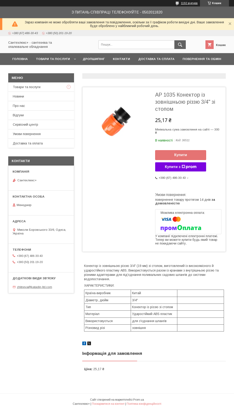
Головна (20, 59)
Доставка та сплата (156, 59)
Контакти (121, 59)
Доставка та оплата (28, 143)
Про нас (19, 106)
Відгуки (18, 115)
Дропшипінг (94, 59)
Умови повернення (27, 134)
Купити (180, 155)
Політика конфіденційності (144, 403)
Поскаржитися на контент (108, 403)
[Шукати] (180, 44)
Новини (18, 96)
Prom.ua (138, 399)
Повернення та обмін (202, 59)
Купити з (180, 167)
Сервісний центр (25, 124)
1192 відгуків (189, 3)
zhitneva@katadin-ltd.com (34, 287)
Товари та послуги (53, 59)
